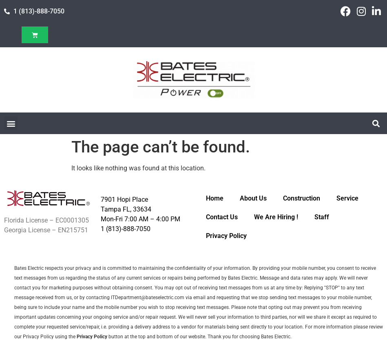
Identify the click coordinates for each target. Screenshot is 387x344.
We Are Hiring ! (276, 217)
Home (214, 198)
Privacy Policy (226, 236)
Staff (321, 217)
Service (347, 198)
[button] (11, 123)
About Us (253, 198)
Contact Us (222, 217)
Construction (301, 198)
